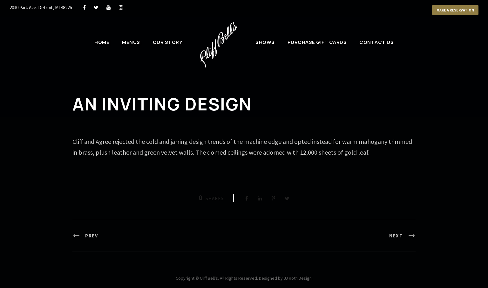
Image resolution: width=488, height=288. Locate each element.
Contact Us (376, 42)
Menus (131, 42)
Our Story (168, 42)
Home (101, 42)
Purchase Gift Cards (317, 42)
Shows (265, 42)
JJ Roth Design (298, 278)
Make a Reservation (455, 10)
